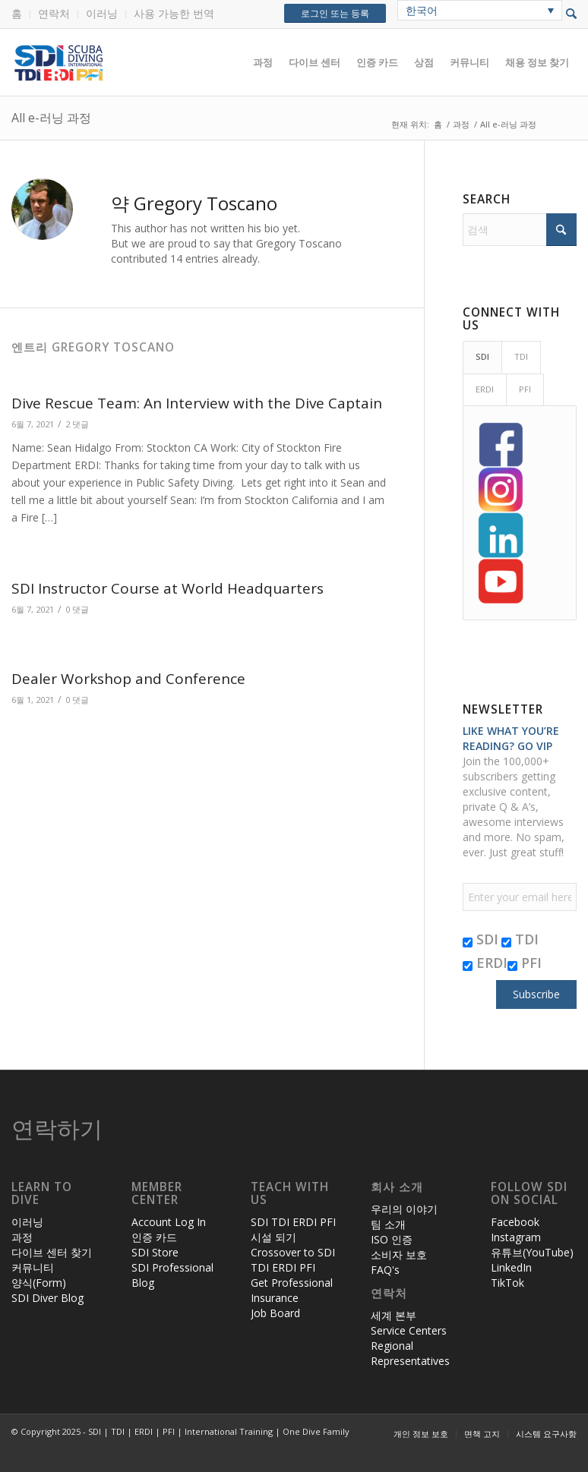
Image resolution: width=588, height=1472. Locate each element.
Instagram (516, 1237)
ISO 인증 (392, 1239)
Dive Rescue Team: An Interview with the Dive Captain (196, 403)
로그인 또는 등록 (335, 13)
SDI (480, 939)
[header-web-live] (182, 62)
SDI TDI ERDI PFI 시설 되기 (293, 1229)
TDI (520, 939)
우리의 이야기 (404, 1209)
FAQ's (385, 1269)
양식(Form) (38, 1282)
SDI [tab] (482, 356)
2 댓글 (77, 424)
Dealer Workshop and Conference (128, 679)
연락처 (54, 13)
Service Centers (409, 1330)
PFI (524, 962)
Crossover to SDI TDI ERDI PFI (293, 1260)
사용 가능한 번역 (174, 13)
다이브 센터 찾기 (51, 1252)
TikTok (507, 1282)
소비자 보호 (399, 1254)
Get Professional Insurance (292, 1290)
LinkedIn (511, 1267)
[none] (479, 10)
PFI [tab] (525, 389)
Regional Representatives (410, 1353)
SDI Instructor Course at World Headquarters (167, 588)
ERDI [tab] (485, 389)
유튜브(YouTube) (532, 1252)
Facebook (515, 1222)
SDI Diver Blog (47, 1298)
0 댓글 (77, 609)
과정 (22, 1237)
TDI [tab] (521, 356)
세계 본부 (393, 1315)
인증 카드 (154, 1237)
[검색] (520, 229)
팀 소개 (388, 1224)
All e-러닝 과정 (51, 117)
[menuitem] (20, 14)
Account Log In (168, 1222)
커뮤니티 (32, 1267)
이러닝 (102, 13)
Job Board (275, 1313)
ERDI (485, 962)
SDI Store (155, 1252)
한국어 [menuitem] (422, 10)
